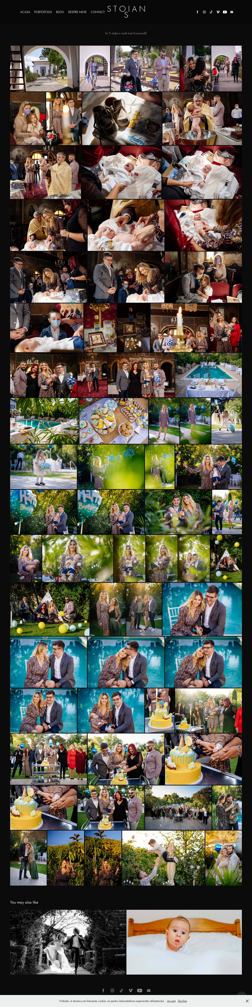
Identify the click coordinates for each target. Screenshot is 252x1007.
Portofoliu (43, 12)
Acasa (25, 12)
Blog (60, 12)
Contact (98, 12)
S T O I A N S (127, 12)
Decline (182, 1001)
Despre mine (77, 12)
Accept (171, 1001)
